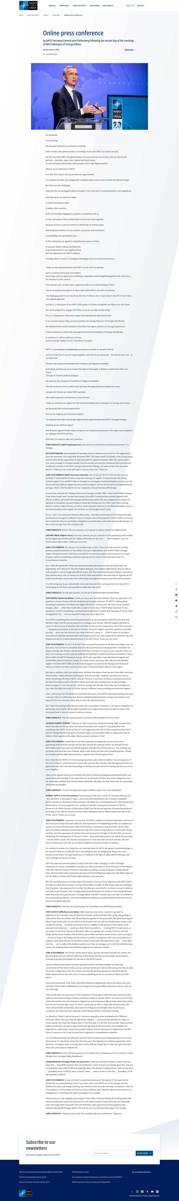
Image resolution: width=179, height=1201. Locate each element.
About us (52, 5)
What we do (64, 5)
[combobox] (141, 5)
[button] (141, 5)
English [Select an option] (129, 49)
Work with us (108, 5)
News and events (79, 5)
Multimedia (94, 5)
